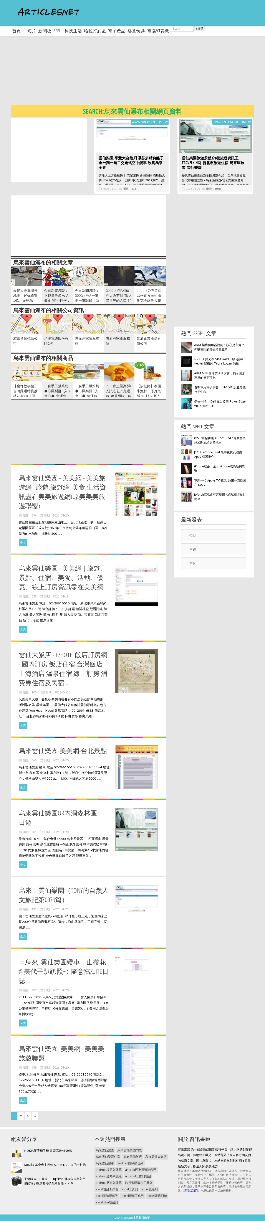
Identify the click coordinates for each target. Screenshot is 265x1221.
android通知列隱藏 (109, 1176)
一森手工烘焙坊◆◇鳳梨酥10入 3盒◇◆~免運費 (57, 391)
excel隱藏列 (149, 1189)
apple (57, 31)
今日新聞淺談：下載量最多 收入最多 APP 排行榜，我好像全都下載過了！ (57, 300)
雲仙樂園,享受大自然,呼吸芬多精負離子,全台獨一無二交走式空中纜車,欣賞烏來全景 (132, 162)
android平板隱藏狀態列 (141, 1170)
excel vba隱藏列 (107, 1202)
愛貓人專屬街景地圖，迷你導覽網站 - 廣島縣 (25, 295)
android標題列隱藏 (109, 1170)
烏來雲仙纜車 (105, 1163)
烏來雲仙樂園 (105, 1150)
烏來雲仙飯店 (133, 1157)
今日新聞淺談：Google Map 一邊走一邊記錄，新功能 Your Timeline (87, 298)
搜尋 (199, 28)
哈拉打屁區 (95, 31)
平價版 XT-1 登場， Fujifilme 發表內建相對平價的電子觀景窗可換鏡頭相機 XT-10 (55, 1181)
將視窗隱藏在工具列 (138, 1183)
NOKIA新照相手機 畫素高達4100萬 (48, 1150)
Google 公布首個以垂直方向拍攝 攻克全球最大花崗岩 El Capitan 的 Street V (149, 300)
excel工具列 (130, 1189)
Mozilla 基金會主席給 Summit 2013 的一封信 (55, 1165)
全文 (23, 542)
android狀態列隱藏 (109, 1183)
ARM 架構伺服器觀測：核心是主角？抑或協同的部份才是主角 (219, 347)
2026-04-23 (110, 189)
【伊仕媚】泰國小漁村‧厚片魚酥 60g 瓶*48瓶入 (149, 391)
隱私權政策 (143, 1217)
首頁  (18, 31)
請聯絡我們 (191, 1190)
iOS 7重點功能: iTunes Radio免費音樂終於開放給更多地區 (220, 440)
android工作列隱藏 (138, 1176)
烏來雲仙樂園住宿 (108, 1157)
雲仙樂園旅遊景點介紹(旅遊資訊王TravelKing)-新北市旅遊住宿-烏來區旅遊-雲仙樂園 (213, 162)
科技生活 (73, 31)
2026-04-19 (61, 596)
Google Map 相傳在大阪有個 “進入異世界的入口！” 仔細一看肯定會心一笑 (119, 300)
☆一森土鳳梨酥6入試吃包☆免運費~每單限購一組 (119, 391)
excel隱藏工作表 (107, 1189)
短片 (31, 31)
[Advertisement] (138, 73)
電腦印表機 (158, 31)
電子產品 (116, 31)
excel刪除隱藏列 (107, 1196)
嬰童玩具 (136, 31)
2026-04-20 (193, 189)
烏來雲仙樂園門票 (130, 1150)
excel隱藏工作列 (133, 1196)
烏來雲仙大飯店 (156, 1157)
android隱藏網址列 (130, 1163)
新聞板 (44, 31)
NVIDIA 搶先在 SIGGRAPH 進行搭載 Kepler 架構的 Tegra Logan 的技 (218, 361)
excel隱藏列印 (157, 1196)
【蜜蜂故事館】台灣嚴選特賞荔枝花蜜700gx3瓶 (25, 391)
